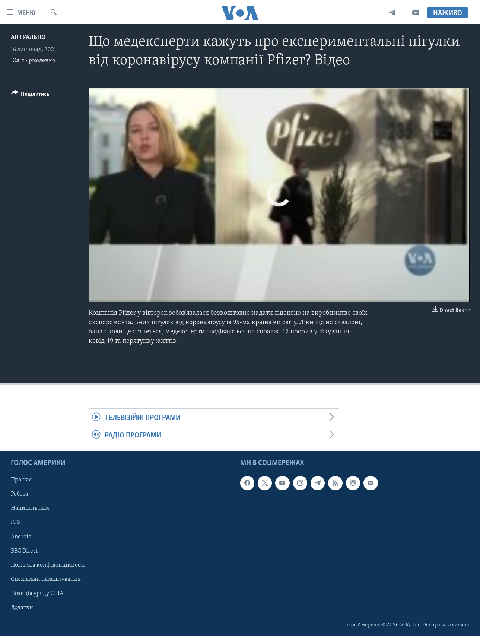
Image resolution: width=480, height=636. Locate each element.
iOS (15, 523)
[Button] (30, 95)
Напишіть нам (30, 509)
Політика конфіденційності (48, 565)
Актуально (28, 37)
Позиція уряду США (37, 594)
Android (21, 537)
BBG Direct (24, 551)
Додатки (22, 608)
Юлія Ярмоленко (33, 61)
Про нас (21, 480)
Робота (19, 494)
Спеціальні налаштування (46, 579)
